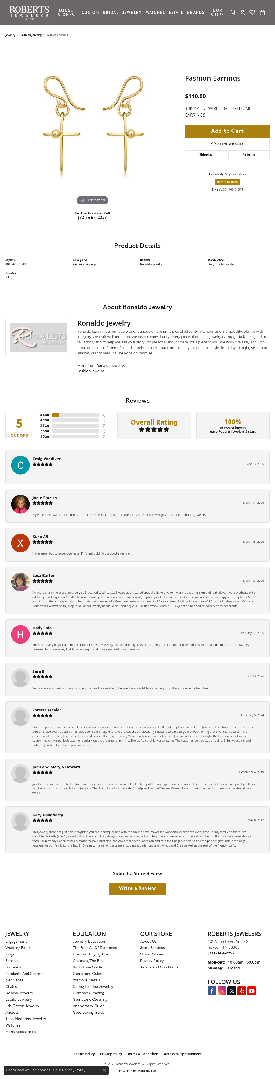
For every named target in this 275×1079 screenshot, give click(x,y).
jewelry (10, 35)
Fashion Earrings (84, 264)
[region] (92, 126)
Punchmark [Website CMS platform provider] (147, 1071)
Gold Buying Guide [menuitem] (89, 1013)
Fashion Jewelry (31, 35)
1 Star (44, 436)
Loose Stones (66, 12)
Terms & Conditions (143, 1054)
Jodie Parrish (44, 497)
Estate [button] (176, 12)
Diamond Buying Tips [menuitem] (90, 955)
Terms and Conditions (159, 967)
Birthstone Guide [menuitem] (87, 967)
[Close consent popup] (104, 1070)
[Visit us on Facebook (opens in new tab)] (212, 990)
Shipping (205, 154)
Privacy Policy (152, 961)
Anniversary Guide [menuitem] (88, 1006)
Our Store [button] (217, 12)
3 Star (44, 425)
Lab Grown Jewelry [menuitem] (22, 1006)
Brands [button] (195, 12)
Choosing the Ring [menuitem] (88, 961)
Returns (249, 154)
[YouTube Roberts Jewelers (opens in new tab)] (251, 990)
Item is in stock (227, 182)
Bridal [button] (110, 12)
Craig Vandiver (46, 458)
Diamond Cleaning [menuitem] (88, 993)
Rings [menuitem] (10, 955)
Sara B (38, 671)
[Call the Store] (221, 952)
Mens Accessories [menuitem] (20, 1032)
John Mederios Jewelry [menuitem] (25, 1019)
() (103, 414)
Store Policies (152, 955)
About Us (148, 942)
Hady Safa (42, 627)
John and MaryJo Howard (56, 767)
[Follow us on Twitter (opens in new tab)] (231, 990)
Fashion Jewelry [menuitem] (19, 993)
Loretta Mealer (46, 710)
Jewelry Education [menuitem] (89, 942)
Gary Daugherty (47, 814)
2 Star (44, 431)
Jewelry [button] (132, 12)
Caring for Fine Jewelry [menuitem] (93, 987)
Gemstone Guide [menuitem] (87, 974)
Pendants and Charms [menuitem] (24, 974)
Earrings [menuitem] (12, 961)
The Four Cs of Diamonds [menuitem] (95, 948)
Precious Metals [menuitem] (87, 980)
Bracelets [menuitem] (13, 967)
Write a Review (137, 888)
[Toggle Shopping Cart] (262, 12)
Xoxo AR (40, 536)
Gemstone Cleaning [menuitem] (90, 1000)
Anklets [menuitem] (12, 1013)
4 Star (44, 420)
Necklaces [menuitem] (14, 980)
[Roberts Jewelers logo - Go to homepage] (31, 12)
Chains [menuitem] (11, 987)
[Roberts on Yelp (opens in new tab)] (241, 990)
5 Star (44, 414)
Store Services (152, 948)
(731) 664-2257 (92, 218)
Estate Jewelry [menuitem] (18, 1000)
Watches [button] (155, 12)
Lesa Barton (43, 575)
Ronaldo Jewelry (151, 264)
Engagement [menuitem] (16, 942)
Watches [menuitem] (12, 1026)
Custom (90, 12)
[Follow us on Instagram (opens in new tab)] (222, 990)
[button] (233, 12)
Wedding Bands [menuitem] (18, 948)
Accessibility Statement (182, 1054)
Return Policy (84, 1054)
